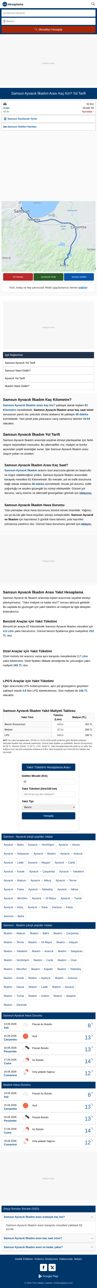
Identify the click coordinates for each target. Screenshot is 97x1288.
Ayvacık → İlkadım (45, 853)
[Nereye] (48, 21)
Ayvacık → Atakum (15, 880)
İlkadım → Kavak (14, 978)
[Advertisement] (48, 58)
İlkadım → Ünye (67, 960)
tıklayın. (86, 524)
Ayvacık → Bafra (14, 844)
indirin (83, 287)
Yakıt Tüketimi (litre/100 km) (39, 788)
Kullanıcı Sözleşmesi (46, 1259)
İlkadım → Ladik (38, 986)
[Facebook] (43, 1267)
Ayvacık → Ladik (14, 862)
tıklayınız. (85, 493)
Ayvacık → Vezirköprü (41, 844)
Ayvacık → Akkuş (41, 880)
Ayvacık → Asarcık (71, 853)
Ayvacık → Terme (66, 880)
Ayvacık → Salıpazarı (16, 853)
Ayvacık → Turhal (71, 898)
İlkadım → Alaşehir (64, 995)
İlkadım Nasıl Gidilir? (17, 386)
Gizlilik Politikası (24, 1259)
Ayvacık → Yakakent (71, 871)
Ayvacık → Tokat (38, 907)
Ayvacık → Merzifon (15, 898)
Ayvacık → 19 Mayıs (44, 898)
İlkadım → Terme (14, 942)
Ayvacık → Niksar (67, 889)
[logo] (13, 4)
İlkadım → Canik (43, 960)
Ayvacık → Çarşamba (42, 871)
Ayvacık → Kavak (14, 871)
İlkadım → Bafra (39, 933)
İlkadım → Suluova (66, 978)
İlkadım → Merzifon (15, 969)
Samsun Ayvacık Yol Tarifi (20, 362)
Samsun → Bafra (14, 916)
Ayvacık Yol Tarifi (15, 378)
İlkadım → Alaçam (67, 942)
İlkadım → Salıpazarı (70, 951)
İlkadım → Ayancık (39, 978)
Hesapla (48, 815)
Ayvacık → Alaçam (39, 862)
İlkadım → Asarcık (42, 951)
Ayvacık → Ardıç (13, 907)
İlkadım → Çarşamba (66, 933)
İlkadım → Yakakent (15, 951)
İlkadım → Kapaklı (42, 969)
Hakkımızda (66, 1259)
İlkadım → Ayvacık (63, 986)
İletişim (78, 1259)
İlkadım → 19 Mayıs (40, 942)
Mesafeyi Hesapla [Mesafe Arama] (48, 29)
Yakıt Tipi (28, 801)
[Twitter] (52, 1267)
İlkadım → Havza (14, 986)
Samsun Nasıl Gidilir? (18, 370)
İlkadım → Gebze (38, 995)
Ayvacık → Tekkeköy (40, 889)
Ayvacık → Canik (65, 862)
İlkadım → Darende (15, 1004)
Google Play (48, 1276)
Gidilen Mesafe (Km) (35, 775)
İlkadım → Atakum (14, 933)
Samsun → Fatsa (62, 907)
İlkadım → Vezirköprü (16, 960)
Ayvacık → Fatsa (14, 889)
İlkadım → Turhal (14, 995)
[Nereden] (48, 13)
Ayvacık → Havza (69, 844)
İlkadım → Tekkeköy (69, 969)
